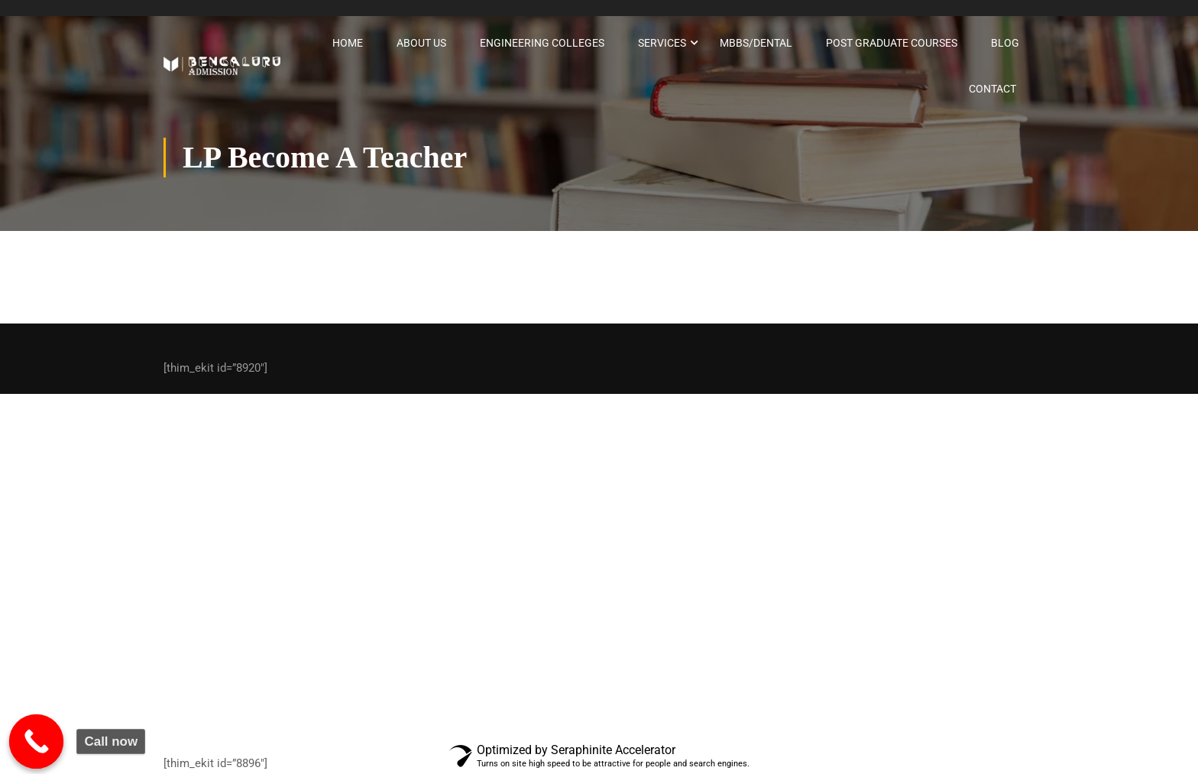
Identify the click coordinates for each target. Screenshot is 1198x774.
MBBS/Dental (756, 43)
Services (662, 43)
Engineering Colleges (542, 43)
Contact (992, 89)
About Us (421, 43)
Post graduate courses (891, 43)
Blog (1005, 43)
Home (347, 43)
